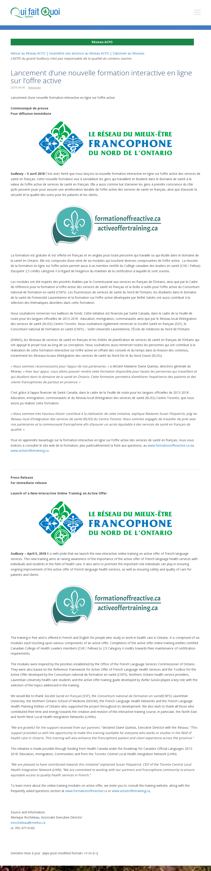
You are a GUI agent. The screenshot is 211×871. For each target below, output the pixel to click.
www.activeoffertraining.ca (30, 450)
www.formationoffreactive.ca (168, 445)
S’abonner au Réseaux (128, 53)
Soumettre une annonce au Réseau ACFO (79, 53)
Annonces (34, 87)
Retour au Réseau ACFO (28, 53)
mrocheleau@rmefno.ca (28, 823)
